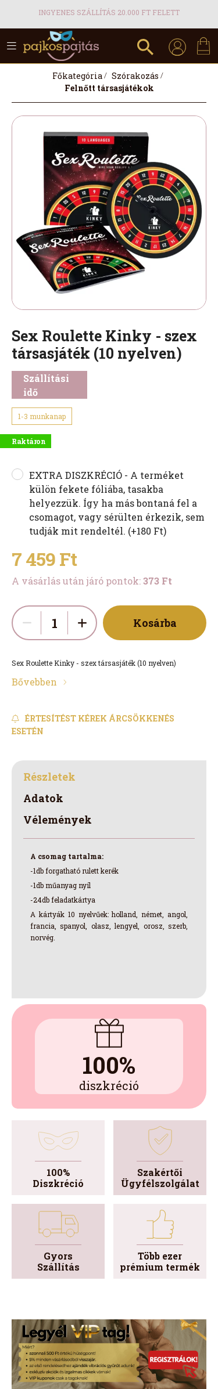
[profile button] (177, 46)
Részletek (49, 777)
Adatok (43, 798)
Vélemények (57, 820)
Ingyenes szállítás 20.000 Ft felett (109, 12)
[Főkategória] (77, 76)
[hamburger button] (11, 45)
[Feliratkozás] (109, 724)
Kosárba (155, 623)
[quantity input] (54, 623)
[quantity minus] (27, 622)
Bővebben (34, 682)
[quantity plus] (82, 622)
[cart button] (203, 45)
